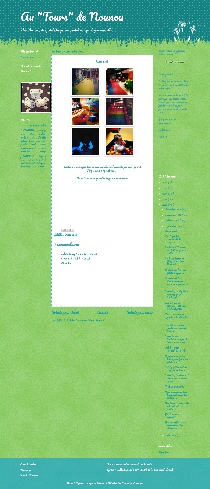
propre (23, 159)
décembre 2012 (173, 209)
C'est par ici (27, 57)
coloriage (41, 130)
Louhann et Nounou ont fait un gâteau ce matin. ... (176, 250)
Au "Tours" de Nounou (72, 16)
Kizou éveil (71, 234)
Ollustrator (114, 483)
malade (43, 144)
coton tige (27, 134)
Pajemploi (164, 451)
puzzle (35, 159)
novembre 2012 (173, 215)
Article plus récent (65, 312)
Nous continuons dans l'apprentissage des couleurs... (176, 395)
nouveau (42, 148)
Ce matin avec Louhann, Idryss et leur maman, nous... (176, 339)
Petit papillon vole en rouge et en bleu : (176, 368)
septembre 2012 (174, 226)
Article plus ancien (139, 312)
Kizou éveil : (171, 231)
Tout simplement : (174, 386)
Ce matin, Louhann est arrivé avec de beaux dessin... (177, 378)
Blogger (138, 483)
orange (43, 151)
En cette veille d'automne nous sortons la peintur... (176, 281)
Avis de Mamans (29, 475)
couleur (42, 134)
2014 (165, 193)
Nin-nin (24, 125)
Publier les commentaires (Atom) (85, 320)
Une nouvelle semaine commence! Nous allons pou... (176, 425)
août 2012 (171, 435)
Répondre (66, 263)
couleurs (25, 137)
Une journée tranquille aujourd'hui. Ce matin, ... (177, 406)
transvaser (26, 167)
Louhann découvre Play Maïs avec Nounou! (174, 261)
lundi (33, 144)
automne (27, 129)
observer (25, 151)
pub (29, 159)
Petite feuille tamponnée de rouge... (173, 239)
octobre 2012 (172, 220)
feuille (42, 137)
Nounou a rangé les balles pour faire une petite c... (176, 359)
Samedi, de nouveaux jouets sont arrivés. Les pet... (176, 328)
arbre (43, 126)
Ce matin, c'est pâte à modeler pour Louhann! (176, 294)
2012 (165, 204)
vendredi (35, 166)
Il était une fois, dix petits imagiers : (175, 271)
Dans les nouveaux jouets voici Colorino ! (176, 317)
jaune (31, 141)
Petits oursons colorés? (172, 415)
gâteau (24, 141)
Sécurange (25, 470)
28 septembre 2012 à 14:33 (83, 254)
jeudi (44, 141)
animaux (34, 125)
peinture (27, 155)
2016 (165, 182)
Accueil (102, 312)
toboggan (41, 163)
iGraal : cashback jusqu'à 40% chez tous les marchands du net (140, 469)
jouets (24, 144)
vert (42, 166)
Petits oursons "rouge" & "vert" (175, 349)
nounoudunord (28, 148)
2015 (165, 188)
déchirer (34, 137)
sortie (32, 163)
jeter (38, 141)
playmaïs (42, 156)
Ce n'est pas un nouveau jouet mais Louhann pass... (176, 306)
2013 (165, 199)
